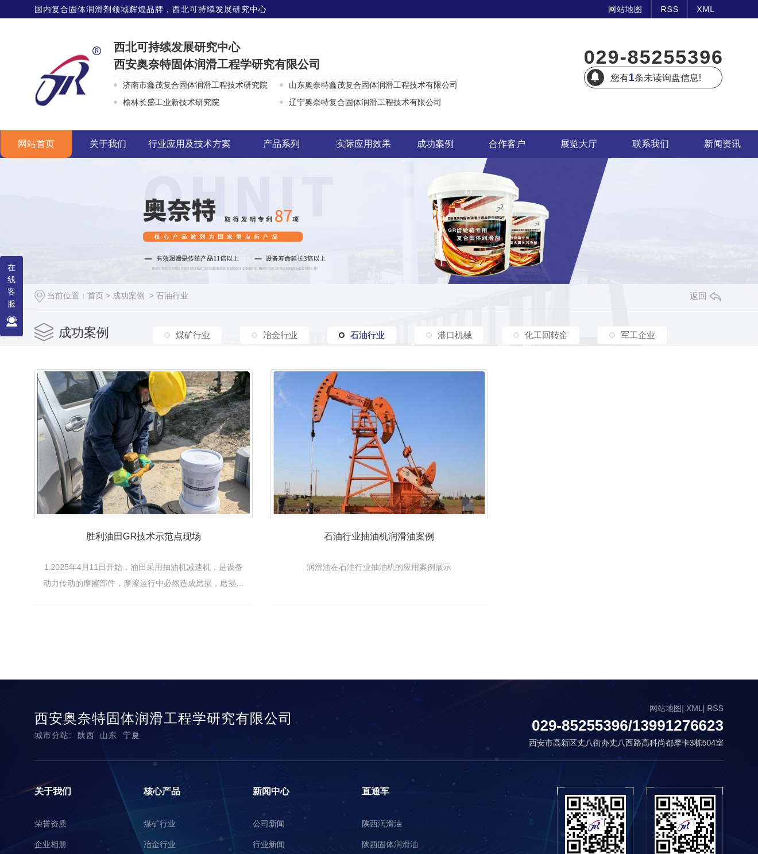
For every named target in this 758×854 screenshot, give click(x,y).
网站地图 (625, 9)
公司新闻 (269, 836)
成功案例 (435, 144)
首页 (95, 295)
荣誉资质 (50, 836)
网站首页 (36, 144)
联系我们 (650, 144)
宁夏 (131, 748)
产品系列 (281, 144)
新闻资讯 (722, 144)
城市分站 (51, 748)
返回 (705, 296)
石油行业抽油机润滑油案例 (420, 552)
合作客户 (507, 144)
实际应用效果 (363, 144)
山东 (108, 748)
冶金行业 (280, 336)
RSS (669, 9)
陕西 (86, 748)
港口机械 (455, 336)
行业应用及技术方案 (189, 144)
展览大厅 (578, 144)
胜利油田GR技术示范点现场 (157, 552)
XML (706, 9)
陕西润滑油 (382, 836)
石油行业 (172, 295)
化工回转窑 (546, 336)
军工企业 (638, 336)
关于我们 (108, 144)
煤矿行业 (193, 336)
